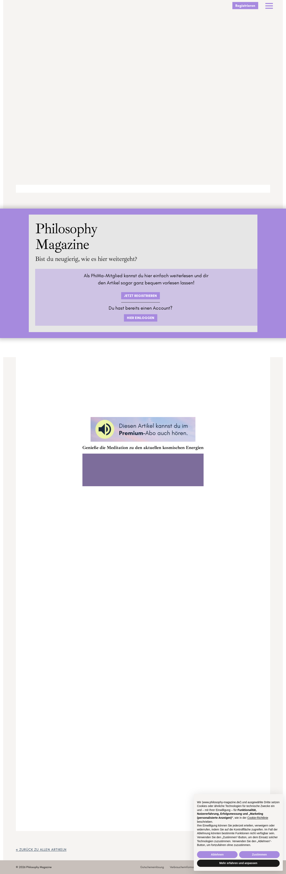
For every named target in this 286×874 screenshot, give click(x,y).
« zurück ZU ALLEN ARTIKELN (41, 849)
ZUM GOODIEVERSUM (143, 539)
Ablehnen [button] (217, 854)
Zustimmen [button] (259, 854)
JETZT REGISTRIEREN (140, 296)
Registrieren (245, 5)
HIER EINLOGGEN (140, 318)
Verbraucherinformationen (185, 867)
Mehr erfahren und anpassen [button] (238, 863)
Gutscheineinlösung (152, 867)
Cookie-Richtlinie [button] (257, 817)
